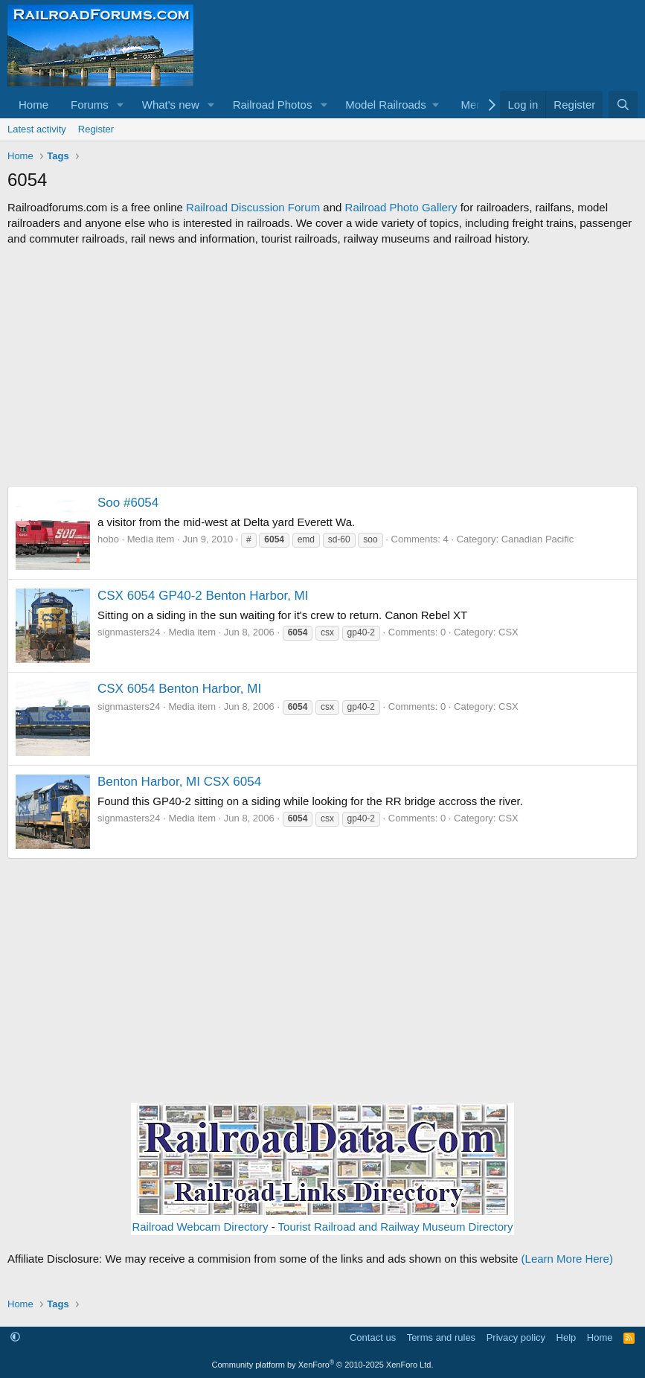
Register (96, 129)
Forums (90, 104)
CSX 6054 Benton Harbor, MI (179, 689)
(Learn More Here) (567, 1258)
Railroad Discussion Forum (253, 207)
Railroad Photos (272, 104)
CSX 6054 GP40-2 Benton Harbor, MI (203, 596)
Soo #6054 (127, 503)
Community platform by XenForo (323, 1364)
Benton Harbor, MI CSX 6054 (179, 782)
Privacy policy (516, 1337)
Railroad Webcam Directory (200, 1226)
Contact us (373, 1337)
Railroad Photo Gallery (401, 207)
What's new (170, 104)
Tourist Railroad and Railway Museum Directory (395, 1226)
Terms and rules (441, 1337)
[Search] (623, 104)
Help (566, 1337)
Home (33, 104)
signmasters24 (129, 632)
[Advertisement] (322, 366)
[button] (120, 104)
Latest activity (36, 129)
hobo (108, 539)
